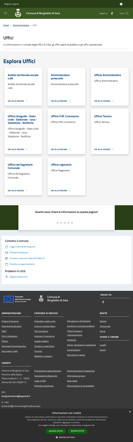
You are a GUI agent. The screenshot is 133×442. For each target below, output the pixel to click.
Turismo (38, 351)
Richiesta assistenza (43, 385)
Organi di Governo (10, 321)
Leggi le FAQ (40, 381)
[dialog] (66, 425)
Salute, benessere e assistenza (81, 345)
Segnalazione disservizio (45, 376)
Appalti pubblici (41, 341)
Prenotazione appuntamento (47, 371)
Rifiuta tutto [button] (77, 431)
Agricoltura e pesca (76, 355)
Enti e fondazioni (9, 336)
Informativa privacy (76, 376)
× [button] (130, 412)
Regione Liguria (11, 4)
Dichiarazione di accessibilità (80, 385)
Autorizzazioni (74, 350)
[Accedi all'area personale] (121, 4)
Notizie (103, 321)
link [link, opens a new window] (93, 425)
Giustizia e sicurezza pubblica (81, 326)
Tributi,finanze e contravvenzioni (74, 333)
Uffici (4, 331)
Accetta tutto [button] (56, 431)
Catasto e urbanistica (44, 346)
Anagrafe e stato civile (44, 321)
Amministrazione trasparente (81, 371)
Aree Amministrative (11, 326)
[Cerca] (127, 13)
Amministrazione (21, 25)
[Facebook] (111, 13)
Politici (5, 341)
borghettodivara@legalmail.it (16, 396)
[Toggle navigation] (5, 13)
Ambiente (71, 340)
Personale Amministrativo (14, 346)
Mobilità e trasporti (43, 356)
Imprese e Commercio (44, 336)
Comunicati (105, 326)
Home (6, 25)
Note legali (72, 381)
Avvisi (102, 331)
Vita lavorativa (41, 331)
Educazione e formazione (79, 321)
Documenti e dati (10, 351)
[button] (66, 437)
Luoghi (103, 345)
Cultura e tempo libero (44, 326)
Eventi (103, 350)
